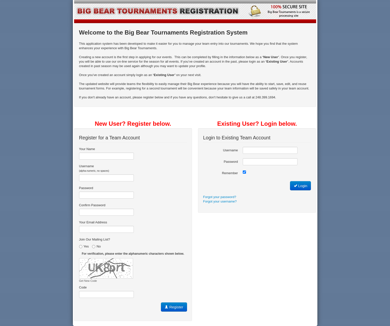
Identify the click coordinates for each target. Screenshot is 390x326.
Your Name (87, 149)
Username (94, 168)
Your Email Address (93, 222)
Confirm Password (92, 205)
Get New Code (88, 280)
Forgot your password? (219, 197)
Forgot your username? (220, 201)
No (96, 246)
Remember (230, 173)
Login (300, 186)
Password (86, 188)
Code (83, 287)
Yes (84, 246)
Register (174, 307)
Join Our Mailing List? (94, 239)
